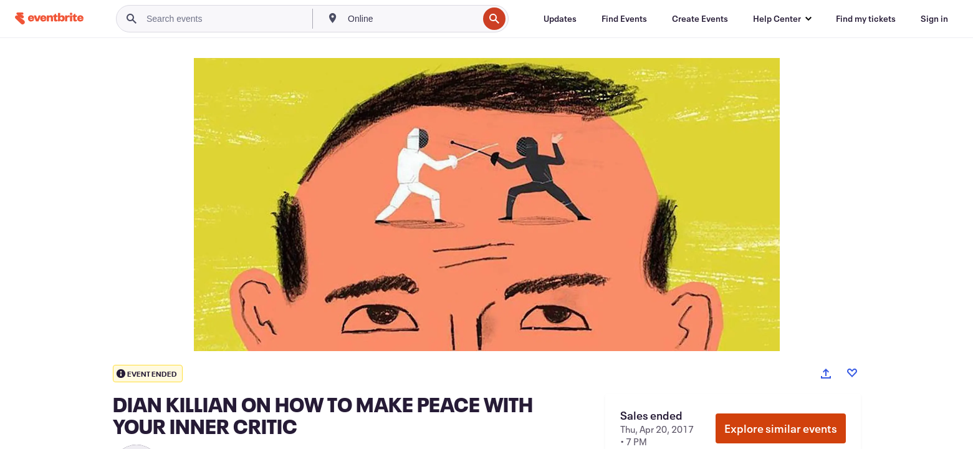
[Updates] (560, 18)
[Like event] (852, 373)
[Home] (49, 18)
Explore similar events (780, 428)
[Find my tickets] (866, 18)
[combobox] (411, 18)
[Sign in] (934, 18)
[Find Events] (624, 18)
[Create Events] (700, 18)
